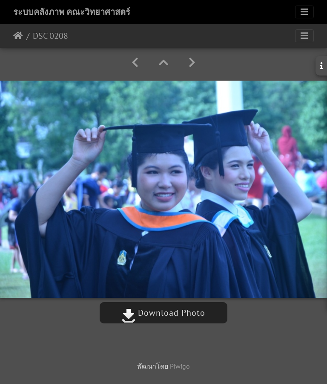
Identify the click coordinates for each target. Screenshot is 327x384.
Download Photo (163, 312)
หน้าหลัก (18, 35)
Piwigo (180, 366)
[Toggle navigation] (304, 12)
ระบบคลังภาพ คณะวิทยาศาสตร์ (71, 11)
